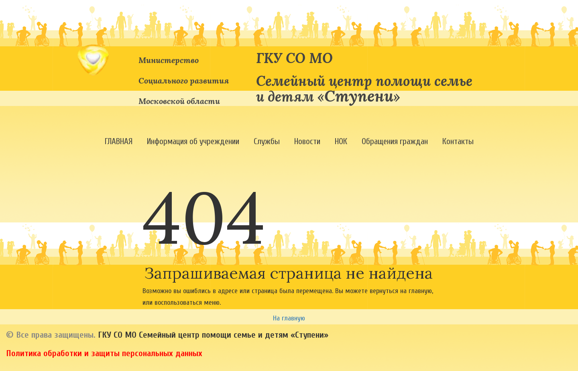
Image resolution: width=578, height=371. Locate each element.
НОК (341, 141)
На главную (289, 318)
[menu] (289, 141)
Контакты (458, 141)
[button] (119, 141)
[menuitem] (119, 141)
